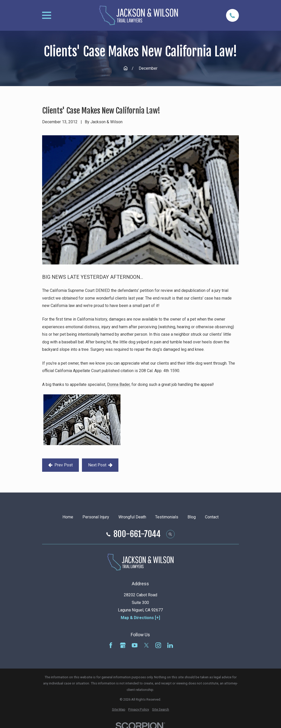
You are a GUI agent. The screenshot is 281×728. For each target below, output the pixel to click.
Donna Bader (118, 384)
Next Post (100, 465)
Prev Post (60, 465)
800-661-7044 (137, 534)
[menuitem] (118, 709)
